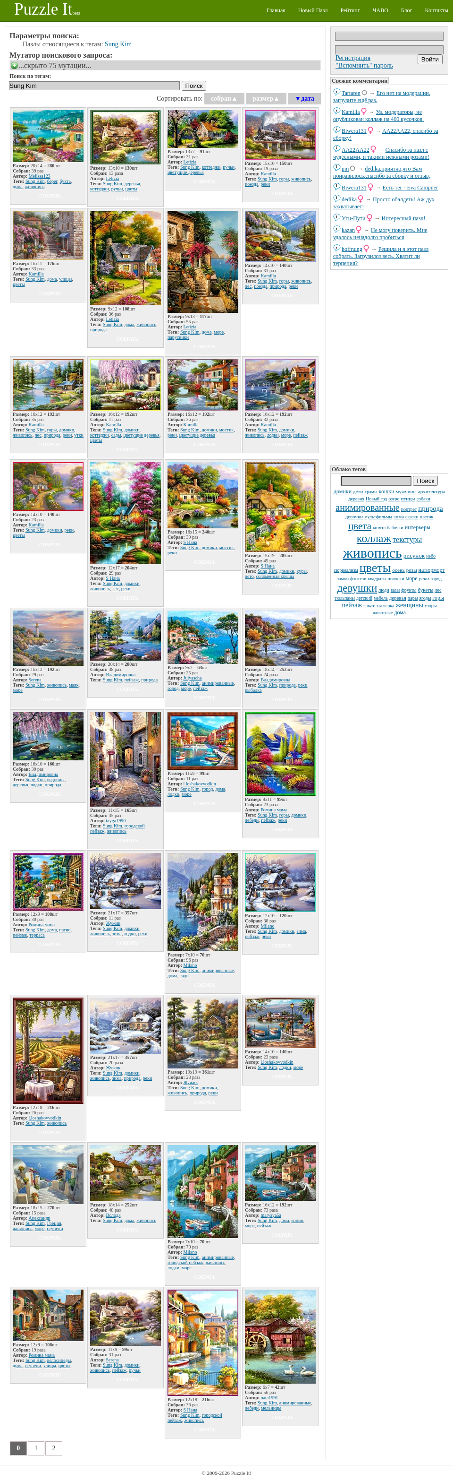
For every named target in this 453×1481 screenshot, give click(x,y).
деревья (397, 598)
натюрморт (432, 570)
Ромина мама (274, 809)
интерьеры (417, 527)
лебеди (252, 820)
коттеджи (99, 188)
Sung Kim (118, 44)
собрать (50, 195)
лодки (273, 435)
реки (424, 578)
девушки (357, 588)
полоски (396, 578)
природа (430, 508)
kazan (348, 230)
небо (431, 556)
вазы (395, 590)
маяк (73, 685)
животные (383, 612)
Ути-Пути (354, 218)
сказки (412, 516)
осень (398, 570)
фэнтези (358, 578)
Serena (35, 679)
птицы (408, 498)
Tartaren (351, 93)
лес (438, 590)
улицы (65, 279)
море (412, 578)
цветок (427, 516)
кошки (386, 491)
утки (79, 435)
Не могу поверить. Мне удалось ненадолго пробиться (380, 234)
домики (343, 491)
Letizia (112, 178)
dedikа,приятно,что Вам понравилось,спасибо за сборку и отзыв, (381, 172)
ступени (55, 1228)
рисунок (414, 555)
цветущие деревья (186, 172)
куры (302, 571)
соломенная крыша (275, 576)
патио (64, 929)
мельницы (271, 1408)
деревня (356, 498)
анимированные (367, 507)
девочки (354, 516)
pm (345, 168)
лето (249, 576)
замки (343, 578)
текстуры (407, 539)
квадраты (377, 578)
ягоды (425, 598)
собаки (423, 498)
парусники (178, 337)
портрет (409, 509)
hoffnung (352, 249)
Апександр (39, 1218)
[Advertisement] (389, 366)
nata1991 (269, 1397)
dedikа (349, 199)
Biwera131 (354, 131)
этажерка (385, 605)
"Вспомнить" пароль (364, 65)
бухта (65, 181)
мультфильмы (378, 516)
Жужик (113, 923)
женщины (409, 605)
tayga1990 (116, 820)
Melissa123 (39, 176)
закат (369, 605)
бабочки (395, 527)
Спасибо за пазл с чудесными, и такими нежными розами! (381, 153)
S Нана (113, 578)
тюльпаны (345, 598)
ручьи (117, 188)
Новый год (376, 498)
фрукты (408, 590)
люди (383, 590)
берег (52, 181)
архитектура (431, 491)
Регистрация (353, 57)
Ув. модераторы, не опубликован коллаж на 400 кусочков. (378, 115)
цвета (359, 526)
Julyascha (193, 677)
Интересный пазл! (404, 218)
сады (116, 435)
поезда (251, 184)
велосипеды (59, 1360)
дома (400, 612)
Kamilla (351, 112)
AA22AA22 (355, 149)
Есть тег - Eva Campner (410, 187)
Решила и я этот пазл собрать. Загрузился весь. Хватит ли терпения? (380, 256)
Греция (54, 1223)
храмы (371, 491)
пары (413, 598)
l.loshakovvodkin (200, 783)
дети (358, 491)
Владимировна (121, 674)
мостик (226, 429)
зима (399, 516)
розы (411, 570)
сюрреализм (346, 570)
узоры (431, 605)
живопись (372, 552)
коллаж (374, 538)
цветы (375, 568)
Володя (113, 1215)
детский (364, 598)
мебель (381, 598)
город (436, 578)
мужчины (406, 491)
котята (379, 527)
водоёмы (56, 779)
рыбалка (253, 690)
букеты (426, 590)
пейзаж (352, 605)
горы (438, 597)
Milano (190, 965)
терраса (36, 935)
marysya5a (271, 1215)
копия (297, 1220)
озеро (393, 498)
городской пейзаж (185, 1262)
